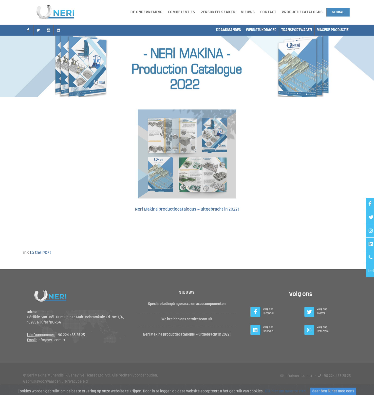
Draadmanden (228, 30)
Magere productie (333, 30)
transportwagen (296, 30)
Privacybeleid (76, 381)
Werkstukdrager (261, 30)
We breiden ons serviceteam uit (186, 319)
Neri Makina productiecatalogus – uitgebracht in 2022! (187, 209)
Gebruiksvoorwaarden (42, 381)
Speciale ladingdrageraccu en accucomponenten (187, 304)
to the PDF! (40, 253)
